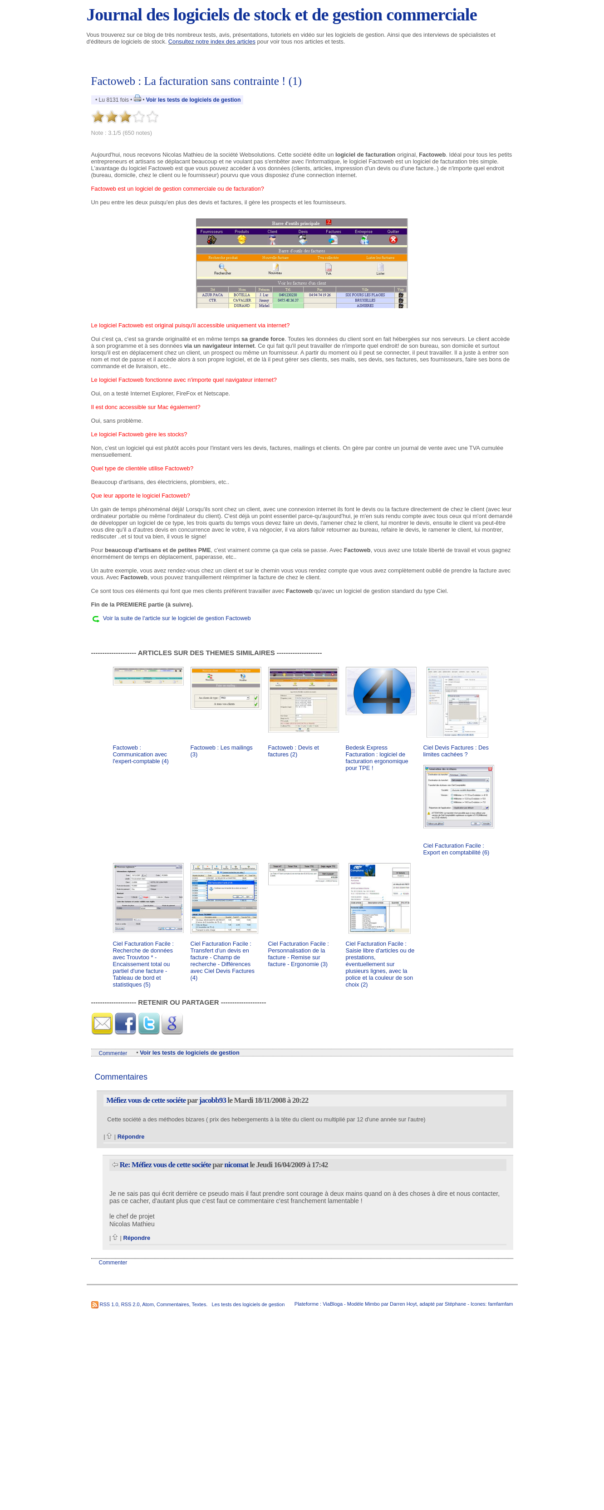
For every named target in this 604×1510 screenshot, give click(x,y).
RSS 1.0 (109, 1304)
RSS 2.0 (130, 1304)
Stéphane (455, 1304)
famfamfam (500, 1304)
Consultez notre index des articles (211, 41)
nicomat (236, 1164)
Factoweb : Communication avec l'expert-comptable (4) (141, 754)
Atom (148, 1304)
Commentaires (173, 1304)
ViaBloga (333, 1304)
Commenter (113, 1053)
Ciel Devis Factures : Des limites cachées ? (456, 751)
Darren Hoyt (403, 1304)
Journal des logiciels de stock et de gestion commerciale (282, 14)
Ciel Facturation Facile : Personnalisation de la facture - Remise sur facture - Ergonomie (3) (298, 953)
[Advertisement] (302, 631)
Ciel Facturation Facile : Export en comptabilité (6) (456, 849)
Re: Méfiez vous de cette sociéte (165, 1164)
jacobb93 (212, 1100)
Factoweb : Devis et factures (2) (293, 751)
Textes (199, 1304)
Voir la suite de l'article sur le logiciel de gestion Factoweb (177, 618)
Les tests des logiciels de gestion (248, 1304)
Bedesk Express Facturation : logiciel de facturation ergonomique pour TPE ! (377, 757)
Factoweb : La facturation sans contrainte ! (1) (196, 81)
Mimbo (372, 1304)
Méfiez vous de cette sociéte (146, 1100)
